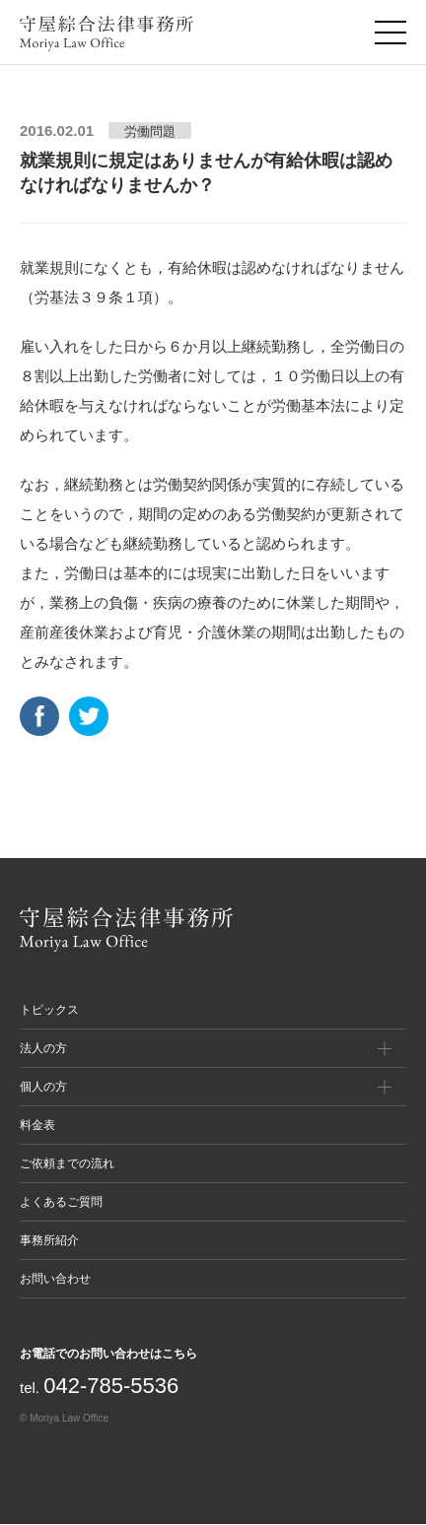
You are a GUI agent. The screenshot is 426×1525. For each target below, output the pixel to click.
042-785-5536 (110, 1385)
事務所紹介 (49, 1240)
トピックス (49, 1010)
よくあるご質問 (61, 1202)
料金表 (37, 1125)
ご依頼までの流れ (67, 1163)
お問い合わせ (55, 1279)
